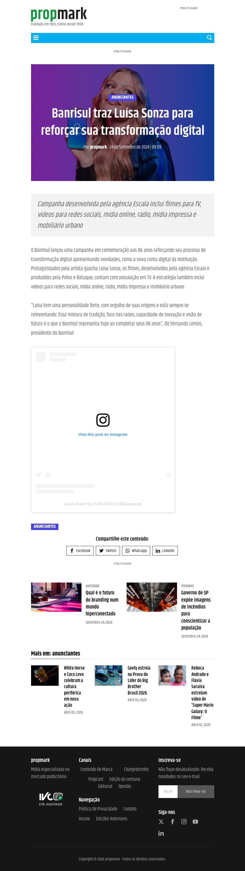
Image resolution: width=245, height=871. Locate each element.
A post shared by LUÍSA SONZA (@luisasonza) (103, 504)
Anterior (92, 586)
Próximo (187, 586)
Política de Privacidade (98, 809)
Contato (129, 809)
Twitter (108, 550)
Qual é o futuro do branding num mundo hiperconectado (102, 603)
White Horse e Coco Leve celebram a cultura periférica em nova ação (74, 687)
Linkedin (165, 550)
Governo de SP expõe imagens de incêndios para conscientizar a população (196, 610)
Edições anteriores (111, 819)
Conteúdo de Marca (96, 769)
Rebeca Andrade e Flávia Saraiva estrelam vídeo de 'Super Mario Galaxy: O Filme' (202, 693)
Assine (84, 819)
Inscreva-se (196, 791)
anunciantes (122, 97)
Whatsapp (136, 550)
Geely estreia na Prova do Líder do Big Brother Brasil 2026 (139, 681)
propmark (95, 147)
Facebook (80, 550)
